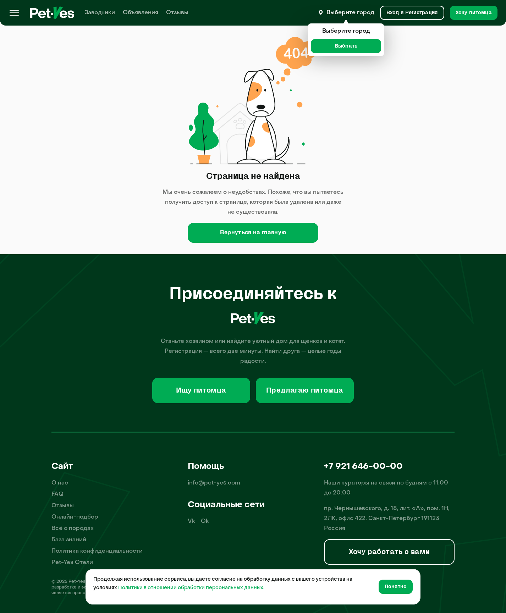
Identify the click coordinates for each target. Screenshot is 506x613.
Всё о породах (72, 528)
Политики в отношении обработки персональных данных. (191, 588)
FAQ (57, 494)
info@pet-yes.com (214, 483)
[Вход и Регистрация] (412, 13)
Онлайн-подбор (74, 517)
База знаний (68, 540)
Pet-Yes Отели (72, 562)
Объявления (140, 13)
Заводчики (99, 13)
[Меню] (14, 12)
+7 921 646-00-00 (363, 467)
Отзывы (177, 13)
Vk (191, 521)
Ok (205, 521)
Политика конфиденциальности (97, 551)
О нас (59, 483)
